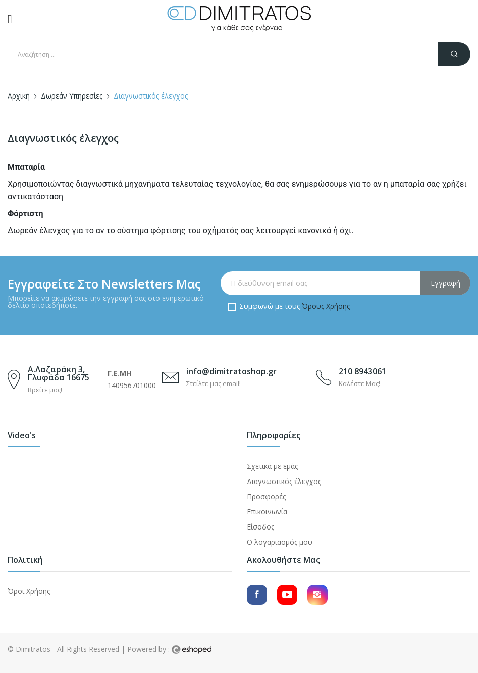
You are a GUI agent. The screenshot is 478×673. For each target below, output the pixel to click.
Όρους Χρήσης (326, 306)
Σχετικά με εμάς (272, 466)
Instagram (317, 595)
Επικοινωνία (267, 511)
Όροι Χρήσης (29, 591)
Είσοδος (260, 527)
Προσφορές (266, 496)
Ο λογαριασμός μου (279, 542)
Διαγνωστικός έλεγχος (284, 481)
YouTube (287, 595)
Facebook (257, 595)
